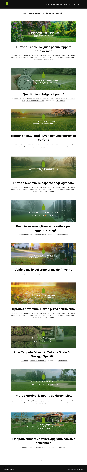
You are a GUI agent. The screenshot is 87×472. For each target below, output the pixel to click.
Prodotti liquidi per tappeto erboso (50, 57)
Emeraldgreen (17, 55)
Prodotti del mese (36, 57)
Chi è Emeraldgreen (56, 4)
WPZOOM (81, 469)
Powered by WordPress (9, 469)
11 (48, 460)
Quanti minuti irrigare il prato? (43, 94)
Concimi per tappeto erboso (46, 55)
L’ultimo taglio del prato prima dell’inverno (43, 269)
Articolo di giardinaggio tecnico (30, 55)
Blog (47, 4)
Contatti (74, 4)
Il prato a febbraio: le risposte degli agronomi (43, 183)
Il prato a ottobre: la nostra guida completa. (43, 395)
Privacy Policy (7, 467)
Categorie (67, 4)
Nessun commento (48, 59)
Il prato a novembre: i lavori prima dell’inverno (43, 309)
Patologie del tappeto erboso (23, 57)
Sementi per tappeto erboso (67, 57)
